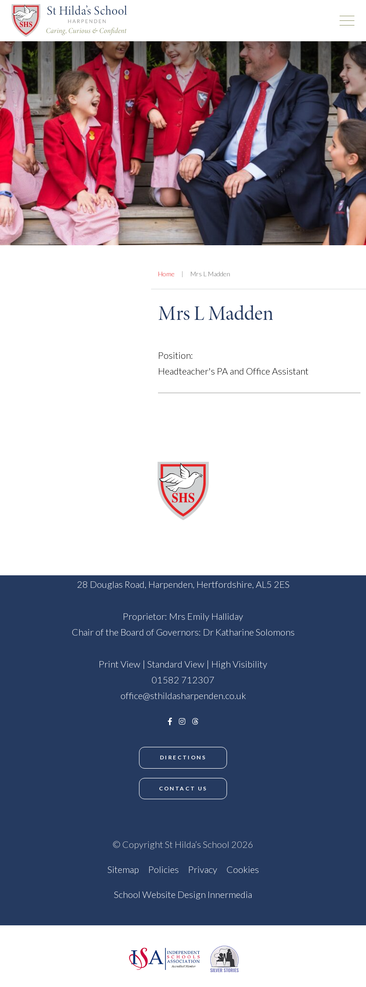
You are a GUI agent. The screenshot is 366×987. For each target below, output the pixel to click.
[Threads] (195, 721)
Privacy (202, 869)
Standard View (175, 663)
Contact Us (183, 788)
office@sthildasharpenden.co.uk (183, 695)
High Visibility (239, 663)
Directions (183, 757)
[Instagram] (182, 721)
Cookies (243, 869)
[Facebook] (170, 721)
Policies (163, 869)
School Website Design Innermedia (183, 894)
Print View (119, 663)
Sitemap (123, 869)
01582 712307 (183, 679)
